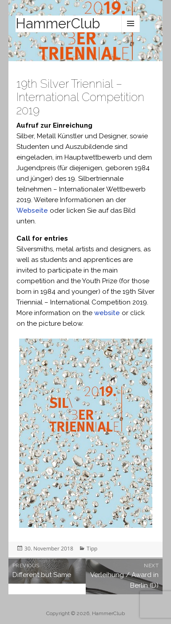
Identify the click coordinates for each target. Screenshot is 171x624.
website (107, 313)
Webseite (32, 210)
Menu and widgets (130, 23)
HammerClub (58, 23)
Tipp (92, 548)
